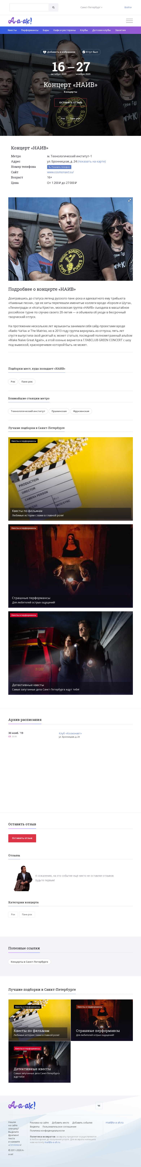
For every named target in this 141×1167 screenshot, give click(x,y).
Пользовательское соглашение (59, 1126)
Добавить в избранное (59, 51)
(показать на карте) (91, 161)
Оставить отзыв (70, 102)
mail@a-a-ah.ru (52, 1142)
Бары (46, 30)
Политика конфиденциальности (47, 1130)
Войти (128, 7)
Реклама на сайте (39, 1122)
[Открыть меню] (129, 20)
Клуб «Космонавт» (70, 733)
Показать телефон (59, 167)
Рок (63, 118)
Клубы (84, 30)
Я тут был (90, 51)
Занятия (120, 30)
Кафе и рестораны (64, 30)
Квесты (12, 30)
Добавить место (60, 1122)
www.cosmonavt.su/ (60, 172)
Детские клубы (101, 30)
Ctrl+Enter (15, 1145)
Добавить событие (82, 1122)
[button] (130, 200)
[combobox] (29, 7)
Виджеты (35, 1126)
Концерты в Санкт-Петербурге (29, 961)
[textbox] (29, 4)
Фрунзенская (81, 411)
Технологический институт (28, 411)
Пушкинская (59, 411)
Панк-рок (75, 118)
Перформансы (29, 30)
